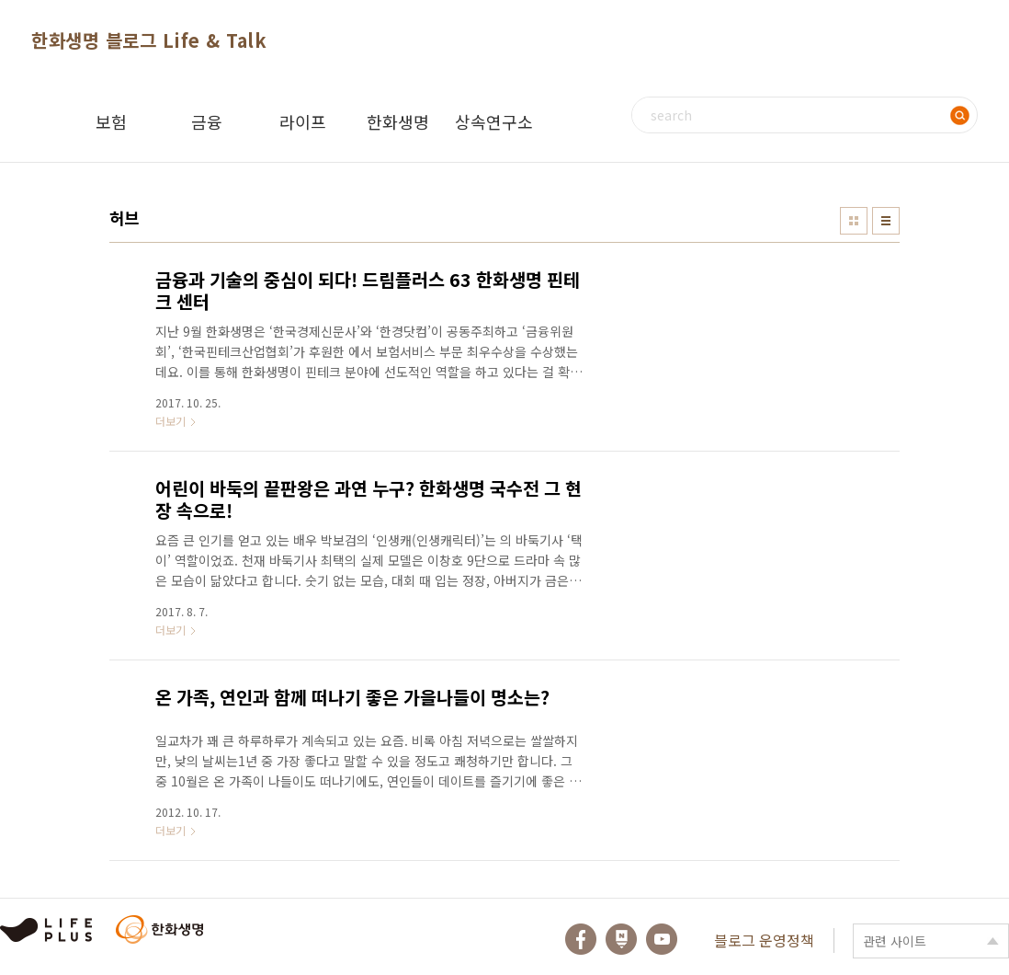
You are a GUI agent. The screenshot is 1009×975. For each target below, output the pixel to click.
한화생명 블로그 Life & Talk (148, 40)
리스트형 (886, 221)
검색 (959, 115)
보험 (111, 121)
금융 (206, 121)
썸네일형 (853, 221)
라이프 (302, 121)
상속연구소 (494, 121)
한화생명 (398, 121)
